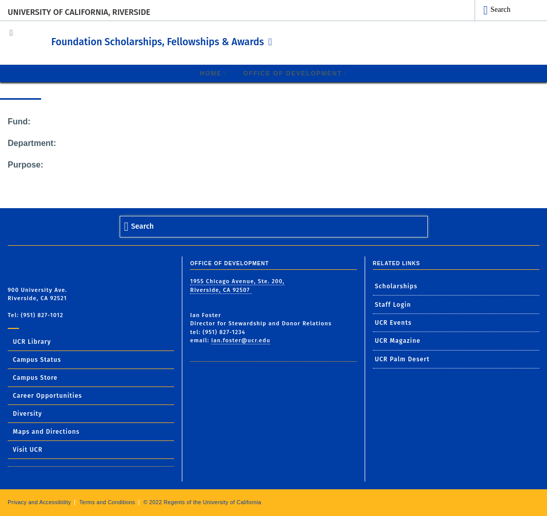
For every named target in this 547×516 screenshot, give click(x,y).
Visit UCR (28, 449)
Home (210, 73)
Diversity (27, 413)
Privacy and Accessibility (39, 502)
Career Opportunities (47, 395)
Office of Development (292, 73)
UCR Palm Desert (402, 358)
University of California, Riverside (79, 12)
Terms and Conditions (107, 502)
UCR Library (32, 341)
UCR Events (393, 322)
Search (501, 9)
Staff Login (393, 304)
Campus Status (37, 359)
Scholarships (396, 285)
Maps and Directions (46, 431)
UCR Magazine (398, 340)
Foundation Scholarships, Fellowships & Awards (197, 40)
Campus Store (35, 377)
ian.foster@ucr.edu (240, 340)
